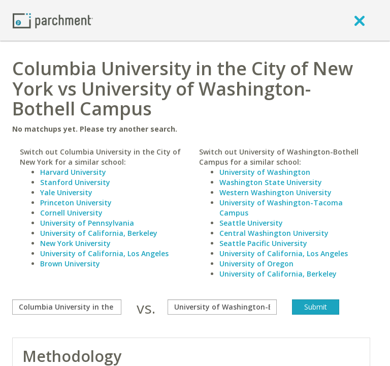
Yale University (66, 192)
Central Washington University (274, 233)
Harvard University (73, 172)
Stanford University (75, 182)
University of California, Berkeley (98, 233)
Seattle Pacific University (263, 243)
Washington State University (270, 182)
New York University (75, 243)
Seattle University (251, 223)
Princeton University (76, 202)
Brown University (70, 263)
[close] (359, 20)
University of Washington (264, 172)
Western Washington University (275, 192)
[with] (222, 307)
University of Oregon (256, 263)
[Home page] (53, 20)
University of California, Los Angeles (104, 253)
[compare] (66, 307)
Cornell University (71, 213)
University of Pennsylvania (87, 223)
